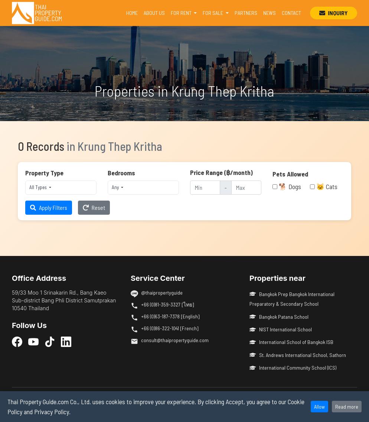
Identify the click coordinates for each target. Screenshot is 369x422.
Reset (94, 207)
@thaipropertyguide (162, 292)
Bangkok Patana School (278, 317)
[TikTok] (50, 341)
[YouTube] (33, 341)
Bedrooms (121, 173)
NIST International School (280, 329)
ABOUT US (154, 13)
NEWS (269, 13)
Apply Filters (48, 207)
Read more (346, 406)
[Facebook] (17, 341)
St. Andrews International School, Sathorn (297, 355)
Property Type (44, 173)
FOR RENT (182, 13)
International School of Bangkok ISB (291, 342)
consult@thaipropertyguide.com (175, 340)
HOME (133, 12)
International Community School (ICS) (292, 367)
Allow (319, 406)
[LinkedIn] (66, 341)
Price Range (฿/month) (221, 172)
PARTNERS (246, 13)
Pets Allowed (290, 174)
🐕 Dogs (290, 186)
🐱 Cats (326, 186)
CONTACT (291, 13)
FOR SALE (213, 13)
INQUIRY (333, 12)
